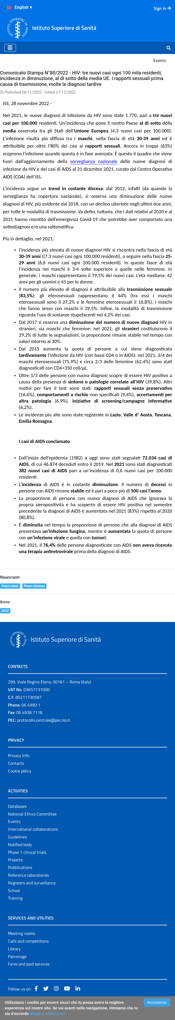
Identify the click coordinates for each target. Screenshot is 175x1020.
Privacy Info (18, 755)
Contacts (16, 763)
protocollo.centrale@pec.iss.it (43, 720)
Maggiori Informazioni (47, 1013)
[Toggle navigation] (10, 48)
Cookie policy (19, 771)
